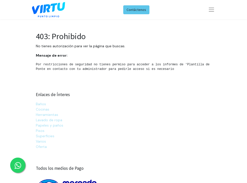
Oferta (41, 146)
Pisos (40, 130)
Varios (41, 141)
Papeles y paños (49, 125)
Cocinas (42, 109)
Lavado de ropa (49, 120)
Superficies (45, 136)
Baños (41, 104)
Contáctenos (136, 9)
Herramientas (47, 114)
